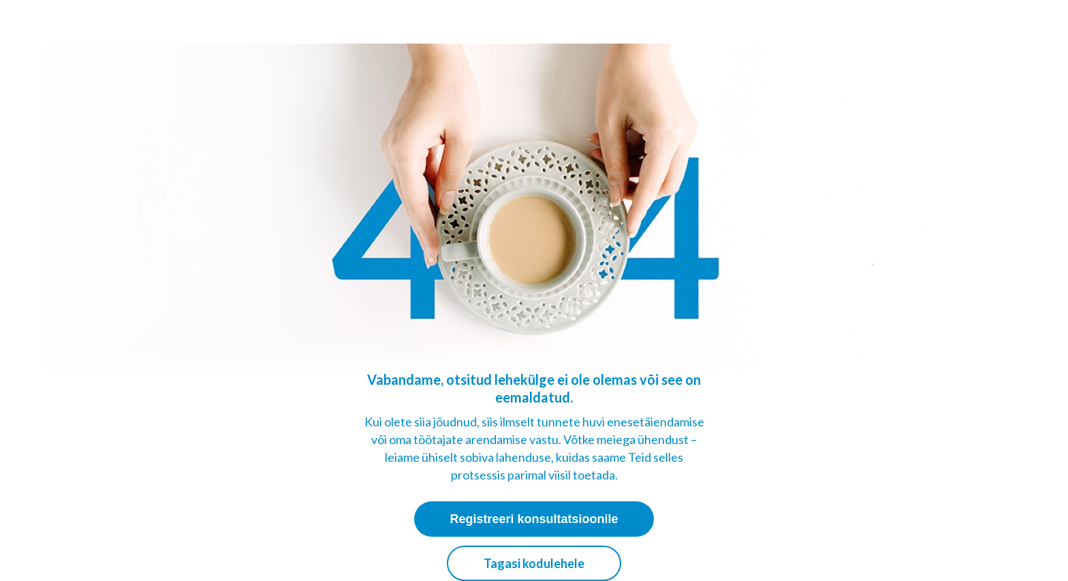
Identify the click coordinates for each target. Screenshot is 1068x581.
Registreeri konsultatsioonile (534, 519)
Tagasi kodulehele (534, 563)
